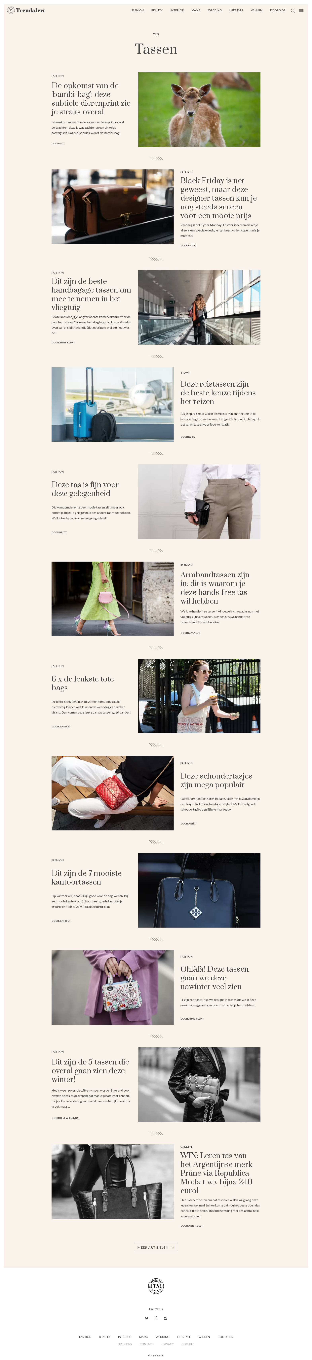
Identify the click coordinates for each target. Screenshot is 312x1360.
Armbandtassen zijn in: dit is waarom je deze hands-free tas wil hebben (215, 588)
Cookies (187, 1344)
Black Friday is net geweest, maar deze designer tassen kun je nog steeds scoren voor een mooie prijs (218, 198)
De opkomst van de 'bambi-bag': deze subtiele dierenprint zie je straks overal (91, 99)
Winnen (256, 10)
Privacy (168, 1344)
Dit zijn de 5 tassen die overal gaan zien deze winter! (90, 1071)
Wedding (215, 10)
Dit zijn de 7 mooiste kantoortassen (87, 878)
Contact (147, 1344)
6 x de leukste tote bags (83, 683)
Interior (177, 10)
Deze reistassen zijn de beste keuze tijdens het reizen (218, 393)
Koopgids (277, 10)
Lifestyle (236, 10)
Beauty (157, 10)
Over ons (125, 1344)
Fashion (138, 10)
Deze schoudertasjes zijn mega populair (216, 780)
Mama (196, 10)
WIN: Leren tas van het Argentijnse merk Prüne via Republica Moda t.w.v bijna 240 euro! (216, 1173)
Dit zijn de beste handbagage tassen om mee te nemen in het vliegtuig (91, 295)
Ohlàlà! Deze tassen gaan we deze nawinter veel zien (214, 978)
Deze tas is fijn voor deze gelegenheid (85, 489)
